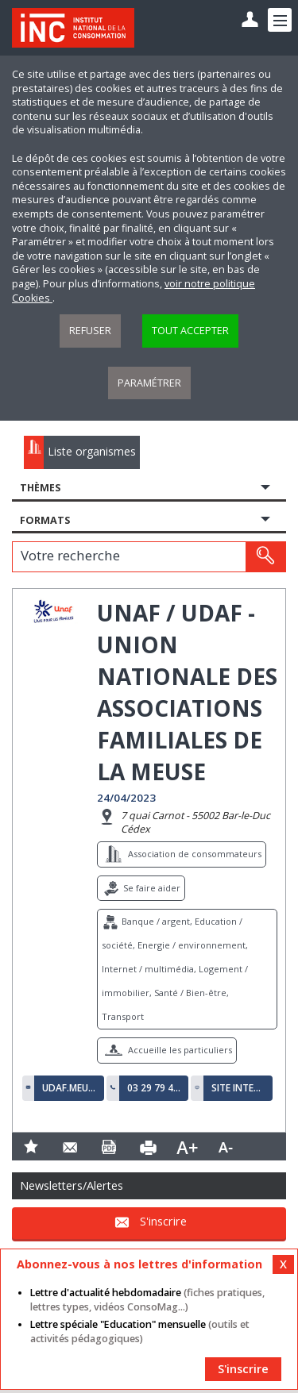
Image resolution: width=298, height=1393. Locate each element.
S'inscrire (163, 1221)
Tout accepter (190, 330)
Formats (45, 520)
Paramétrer (149, 383)
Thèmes (40, 487)
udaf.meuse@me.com (69, 1088)
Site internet (238, 1088)
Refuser (90, 330)
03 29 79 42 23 (154, 1088)
